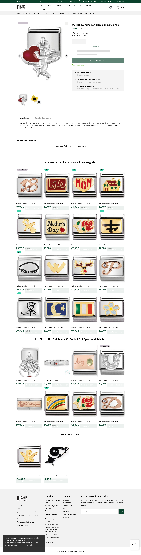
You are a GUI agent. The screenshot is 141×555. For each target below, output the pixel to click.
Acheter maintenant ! (98, 60)
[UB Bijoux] (24, 7)
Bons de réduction (69, 514)
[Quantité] (79, 41)
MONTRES (50, 5)
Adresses (66, 511)
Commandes (67, 506)
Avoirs (65, 508)
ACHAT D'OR (78, 5)
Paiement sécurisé (51, 535)
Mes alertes (67, 517)
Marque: (75, 35)
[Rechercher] (29, 1)
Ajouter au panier (98, 46)
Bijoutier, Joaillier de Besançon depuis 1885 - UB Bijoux (51, 529)
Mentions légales (50, 519)
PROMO (68, 5)
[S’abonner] (121, 511)
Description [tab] (24, 118)
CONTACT (43, 9)
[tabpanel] (43, 56)
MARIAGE (60, 5)
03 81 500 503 (23, 525)
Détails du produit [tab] (43, 118)
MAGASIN (88, 5)
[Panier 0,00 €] (120, 7)
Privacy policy (29, 549)
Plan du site (48, 543)
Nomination (82, 35)
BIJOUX (42, 5)
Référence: (76, 33)
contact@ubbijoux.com (26, 522)
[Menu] (138, 540)
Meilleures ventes (50, 511)
